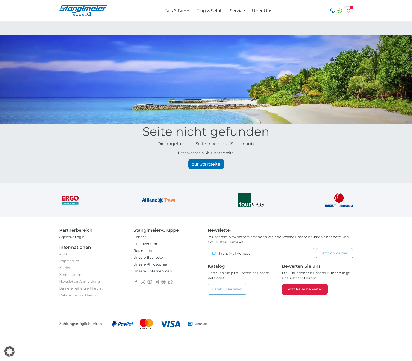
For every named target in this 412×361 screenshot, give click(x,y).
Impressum (69, 261)
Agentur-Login (72, 237)
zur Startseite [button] (206, 164)
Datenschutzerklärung (78, 295)
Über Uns (262, 10)
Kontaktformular (73, 275)
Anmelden (334, 253)
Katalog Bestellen (227, 289)
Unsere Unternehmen (152, 271)
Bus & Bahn (177, 10)
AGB (63, 254)
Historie (140, 237)
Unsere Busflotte (148, 257)
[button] (9, 351)
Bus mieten (143, 251)
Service (237, 10)
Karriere (66, 268)
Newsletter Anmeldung (79, 281)
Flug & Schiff (209, 10)
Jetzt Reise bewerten (304, 289)
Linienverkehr (145, 244)
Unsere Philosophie (150, 264)
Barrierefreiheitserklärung (81, 288)
